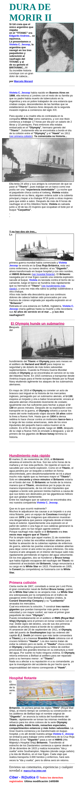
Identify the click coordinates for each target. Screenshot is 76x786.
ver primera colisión (21, 136)
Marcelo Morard (23, 81)
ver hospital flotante (43, 274)
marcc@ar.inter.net (35, 770)
